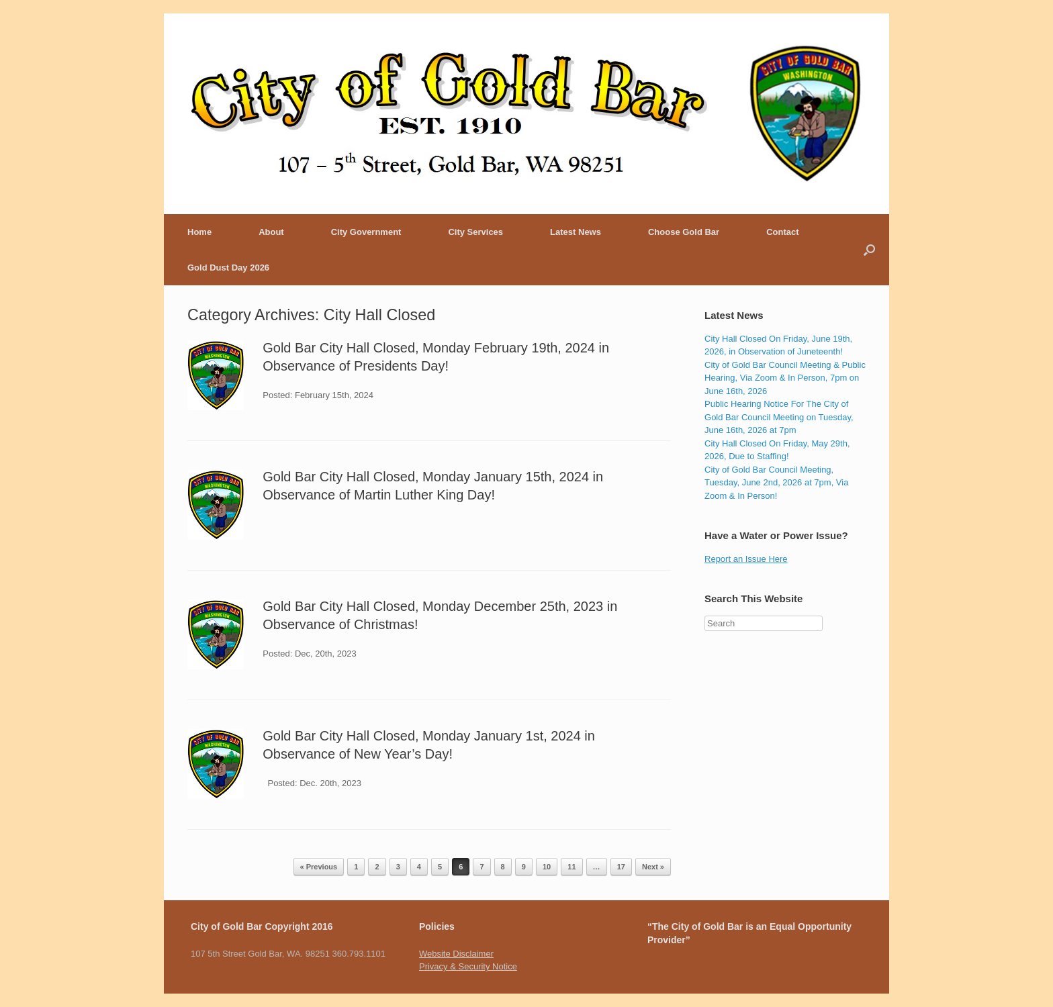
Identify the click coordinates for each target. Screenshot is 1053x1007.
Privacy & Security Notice (468, 966)
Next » (653, 867)
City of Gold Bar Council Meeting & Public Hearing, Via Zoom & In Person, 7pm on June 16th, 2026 (785, 378)
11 (571, 867)
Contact (782, 232)
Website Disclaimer (456, 954)
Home (199, 232)
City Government (366, 232)
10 (547, 867)
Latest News (575, 232)
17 (621, 867)
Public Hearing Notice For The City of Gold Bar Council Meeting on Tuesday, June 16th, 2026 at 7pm (779, 417)
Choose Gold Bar (683, 232)
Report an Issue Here (746, 559)
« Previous (319, 867)
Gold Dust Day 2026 (228, 267)
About (271, 232)
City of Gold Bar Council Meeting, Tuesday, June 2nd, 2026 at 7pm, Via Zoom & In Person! (776, 483)
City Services (475, 232)
